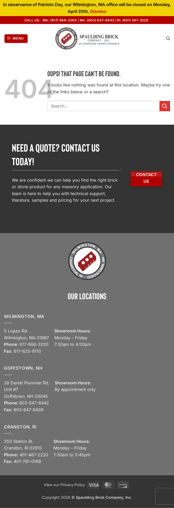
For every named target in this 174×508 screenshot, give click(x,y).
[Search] (168, 38)
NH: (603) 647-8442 (97, 20)
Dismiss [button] (98, 11)
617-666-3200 (33, 344)
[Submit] (165, 106)
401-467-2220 (33, 454)
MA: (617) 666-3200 (60, 20)
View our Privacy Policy (64, 484)
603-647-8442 (34, 402)
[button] (16, 38)
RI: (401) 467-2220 (132, 20)
